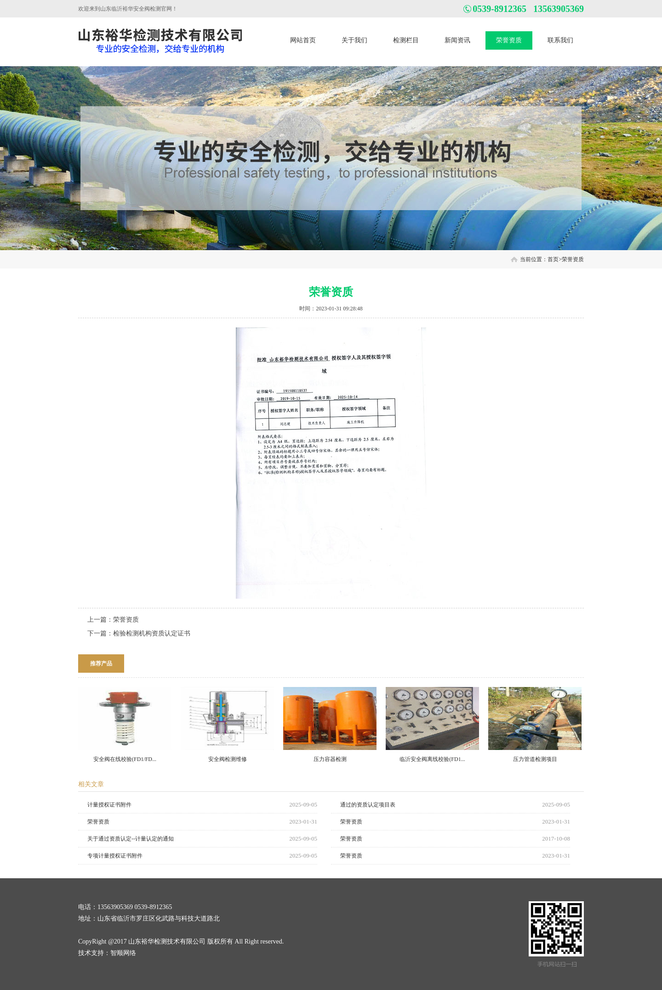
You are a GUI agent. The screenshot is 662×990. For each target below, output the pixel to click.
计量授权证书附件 (109, 804)
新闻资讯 (457, 40)
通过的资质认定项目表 (367, 804)
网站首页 (303, 40)
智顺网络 (123, 953)
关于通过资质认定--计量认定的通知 (130, 838)
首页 (553, 259)
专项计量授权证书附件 (115, 856)
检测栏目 (406, 40)
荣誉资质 (509, 40)
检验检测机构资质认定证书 (151, 633)
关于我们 (354, 40)
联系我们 (560, 40)
